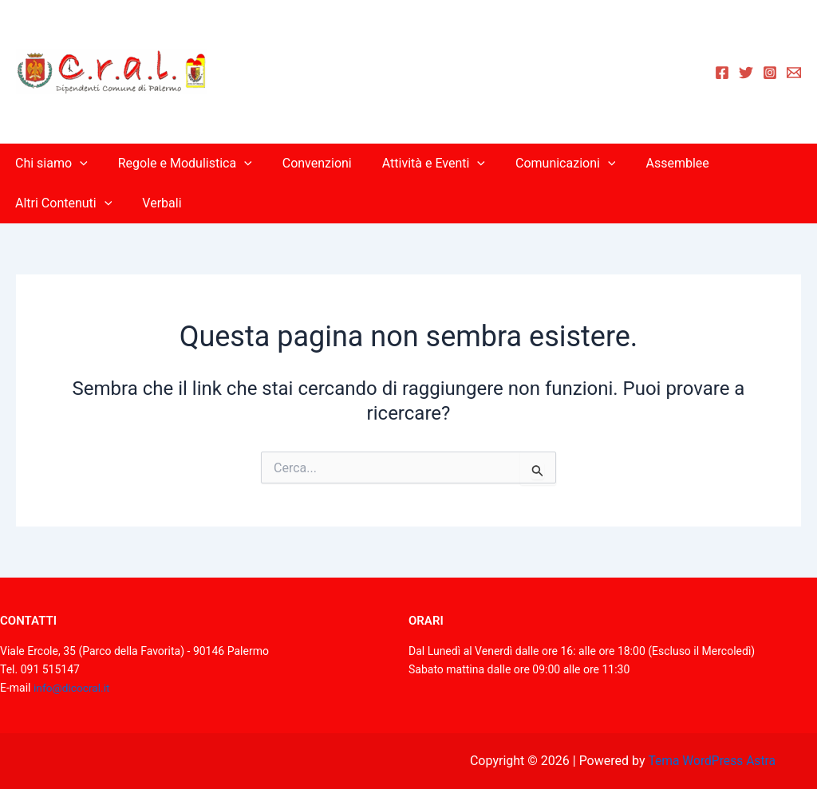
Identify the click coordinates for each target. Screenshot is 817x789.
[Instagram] (770, 72)
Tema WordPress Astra (711, 760)
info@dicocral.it (73, 687)
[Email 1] (794, 72)
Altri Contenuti (61, 203)
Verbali (154, 203)
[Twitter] (746, 72)
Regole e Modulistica (178, 163)
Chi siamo (49, 163)
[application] (77, 163)
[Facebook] (722, 72)
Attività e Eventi (416, 163)
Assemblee (650, 163)
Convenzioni (305, 163)
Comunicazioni (544, 163)
